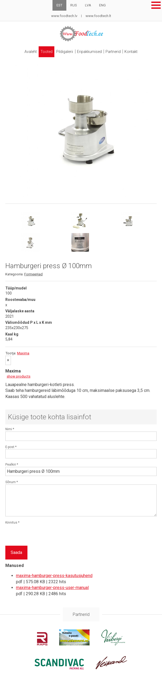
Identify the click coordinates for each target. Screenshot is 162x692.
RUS (73, 5)
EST (59, 5)
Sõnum (11, 479)
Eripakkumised (90, 50)
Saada (16, 549)
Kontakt (133, 50)
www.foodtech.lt (98, 16)
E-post (11, 444)
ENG (102, 5)
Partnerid (114, 50)
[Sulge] (8, 357)
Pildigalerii (64, 50)
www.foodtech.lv (64, 16)
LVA (88, 5)
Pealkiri (11, 462)
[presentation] (45, 532)
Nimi (9, 427)
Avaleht (28, 50)
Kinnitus (12, 520)
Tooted (45, 50)
